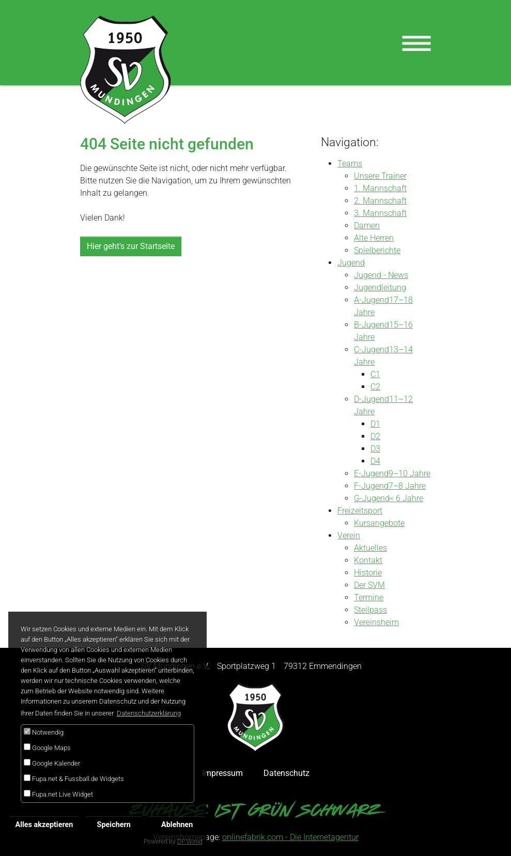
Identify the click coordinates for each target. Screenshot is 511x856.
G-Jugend (372, 498)
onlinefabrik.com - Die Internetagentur (290, 837)
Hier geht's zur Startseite (131, 246)
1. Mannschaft (380, 188)
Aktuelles (370, 548)
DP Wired (190, 841)
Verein (348, 535)
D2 (375, 436)
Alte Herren (374, 238)
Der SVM (369, 585)
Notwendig (44, 732)
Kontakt (368, 560)
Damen (367, 225)
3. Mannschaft (380, 213)
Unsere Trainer (380, 176)
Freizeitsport (359, 511)
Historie (368, 573)
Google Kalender (52, 763)
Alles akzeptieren (44, 824)
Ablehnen (177, 824)
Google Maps (47, 747)
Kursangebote (379, 523)
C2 (375, 387)
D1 (375, 424)
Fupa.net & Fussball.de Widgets (74, 778)
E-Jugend (371, 473)
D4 (375, 461)
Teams (349, 163)
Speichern (114, 824)
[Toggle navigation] (416, 43)
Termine (368, 597)
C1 (375, 374)
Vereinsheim (376, 622)
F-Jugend (371, 486)
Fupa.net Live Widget (58, 794)
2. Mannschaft (380, 201)
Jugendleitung (380, 287)
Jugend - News (381, 275)
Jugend (351, 263)
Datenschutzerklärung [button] (149, 713)
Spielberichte (377, 250)
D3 (375, 449)
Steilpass (370, 610)
